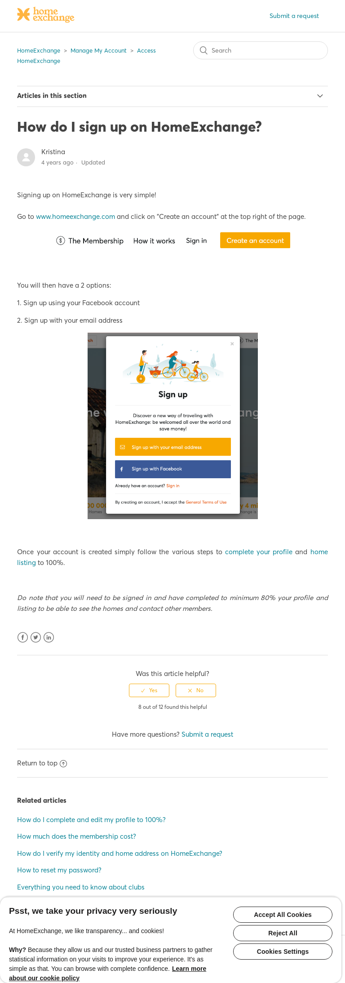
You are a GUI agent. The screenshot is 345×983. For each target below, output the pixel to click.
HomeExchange (38, 50)
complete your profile (258, 551)
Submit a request (294, 16)
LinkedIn (48, 637)
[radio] (149, 690)
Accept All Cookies (283, 914)
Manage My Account (99, 50)
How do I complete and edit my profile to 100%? (91, 819)
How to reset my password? (59, 870)
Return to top (42, 763)
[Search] (260, 50)
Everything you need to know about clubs (81, 887)
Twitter (35, 637)
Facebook (22, 637)
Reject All (282, 933)
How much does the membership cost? (76, 836)
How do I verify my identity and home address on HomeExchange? (119, 853)
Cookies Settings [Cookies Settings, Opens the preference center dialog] (283, 951)
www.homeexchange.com (75, 216)
